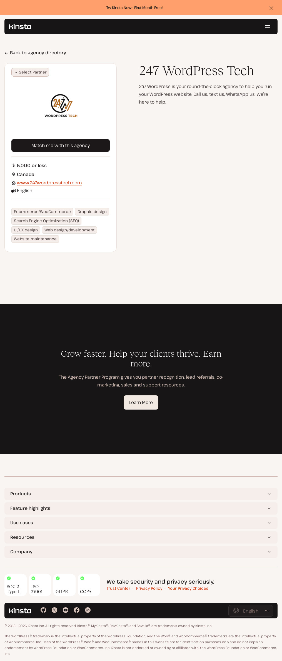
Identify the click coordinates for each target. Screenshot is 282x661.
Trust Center (118, 588)
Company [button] (21, 552)
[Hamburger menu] (267, 26)
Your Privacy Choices (188, 588)
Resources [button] (22, 537)
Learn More (141, 402)
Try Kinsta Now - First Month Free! (134, 7)
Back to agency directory (35, 53)
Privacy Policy (149, 588)
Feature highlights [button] (30, 508)
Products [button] (20, 494)
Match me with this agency (60, 145)
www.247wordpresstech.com (49, 183)
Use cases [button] (21, 523)
